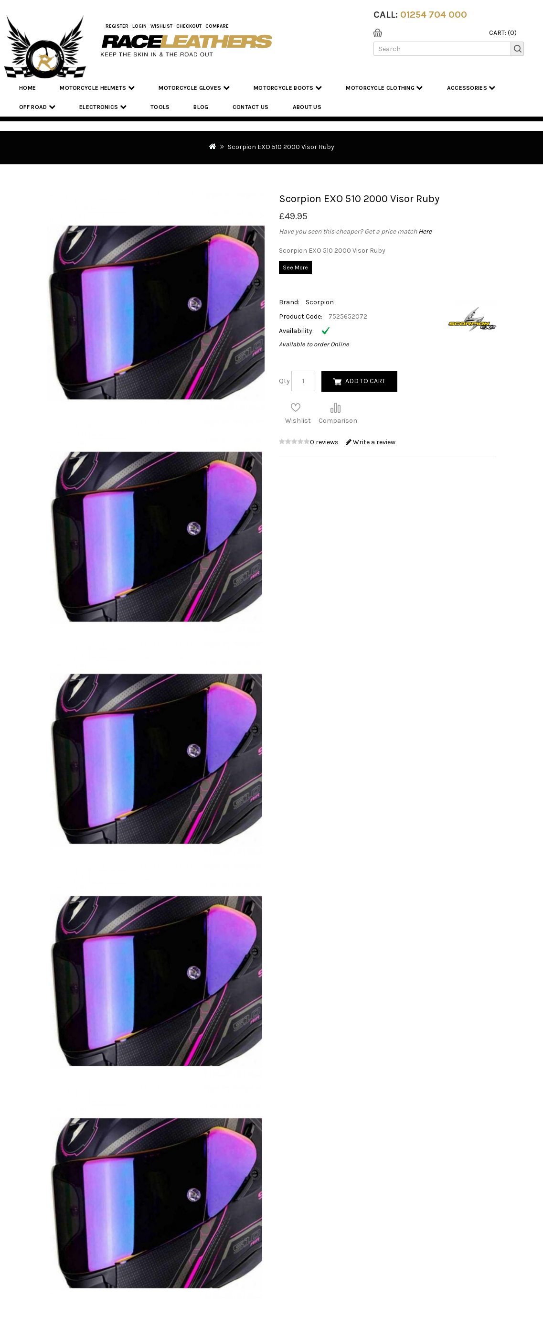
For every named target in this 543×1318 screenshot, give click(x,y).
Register (117, 26)
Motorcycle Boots (288, 87)
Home (27, 88)
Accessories (471, 87)
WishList (161, 26)
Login (139, 26)
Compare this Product (335, 407)
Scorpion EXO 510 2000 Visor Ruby (281, 147)
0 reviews (325, 442)
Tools (160, 107)
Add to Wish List (295, 407)
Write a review (370, 442)
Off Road (37, 106)
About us (307, 107)
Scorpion (320, 302)
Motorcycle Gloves (194, 87)
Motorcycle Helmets (97, 87)
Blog (200, 107)
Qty (284, 381)
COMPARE (217, 26)
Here (425, 231)
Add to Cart (365, 381)
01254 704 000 (433, 14)
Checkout (189, 26)
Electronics (103, 106)
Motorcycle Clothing (384, 87)
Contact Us (251, 107)
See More (295, 267)
